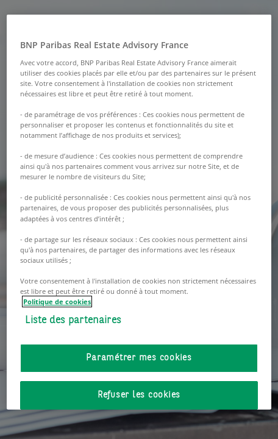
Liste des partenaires (73, 320)
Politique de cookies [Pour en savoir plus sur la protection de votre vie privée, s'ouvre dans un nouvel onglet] (57, 301)
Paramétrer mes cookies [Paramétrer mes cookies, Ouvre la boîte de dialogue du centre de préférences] (139, 357)
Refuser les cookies (139, 394)
